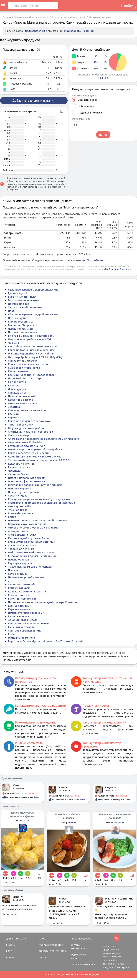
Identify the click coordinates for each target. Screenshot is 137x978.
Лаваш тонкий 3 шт (20, 328)
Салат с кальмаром (20, 435)
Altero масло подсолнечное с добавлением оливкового (43, 438)
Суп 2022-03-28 (17, 392)
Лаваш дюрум (17, 389)
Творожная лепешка (21, 549)
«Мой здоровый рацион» (117, 269)
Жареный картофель (21, 627)
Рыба (11, 634)
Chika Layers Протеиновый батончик (31, 541)
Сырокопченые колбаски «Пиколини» (32, 556)
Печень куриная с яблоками (26, 612)
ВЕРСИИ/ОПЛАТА (79, 948)
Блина (12, 517)
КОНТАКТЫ (76, 958)
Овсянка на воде (18, 303)
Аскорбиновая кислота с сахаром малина (34, 456)
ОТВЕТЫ (42, 957)
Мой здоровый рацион (79, 30)
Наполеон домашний (22, 396)
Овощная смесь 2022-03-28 (25, 442)
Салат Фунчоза (17, 495)
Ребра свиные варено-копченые (28, 623)
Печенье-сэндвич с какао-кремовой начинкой (37, 520)
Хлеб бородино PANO (22, 534)
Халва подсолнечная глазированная (31, 350)
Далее (103, 135)
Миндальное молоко (21, 637)
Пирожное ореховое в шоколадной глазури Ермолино (43, 602)
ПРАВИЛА (90, 964)
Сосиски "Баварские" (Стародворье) (31, 374)
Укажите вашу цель (84, 95)
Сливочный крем (19, 588)
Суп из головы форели (22, 360)
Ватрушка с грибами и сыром (27, 524)
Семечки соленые (19, 595)
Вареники (14, 417)
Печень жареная (18, 559)
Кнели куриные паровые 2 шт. (27, 410)
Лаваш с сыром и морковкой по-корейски (35, 449)
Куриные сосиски (19, 609)
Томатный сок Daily (20, 424)
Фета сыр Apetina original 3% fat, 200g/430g (35, 357)
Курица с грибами (19, 605)
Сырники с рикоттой (21, 584)
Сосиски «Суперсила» (22, 545)
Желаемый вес (81, 118)
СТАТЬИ (10, 957)
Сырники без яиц (19, 474)
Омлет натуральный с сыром (26, 477)
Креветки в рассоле (20, 399)
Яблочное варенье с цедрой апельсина (33, 289)
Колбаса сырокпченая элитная (27, 591)
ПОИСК (42, 938)
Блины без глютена (20, 513)
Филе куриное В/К (19, 506)
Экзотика (14, 406)
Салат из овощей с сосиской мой (29, 421)
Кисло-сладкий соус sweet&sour (28, 538)
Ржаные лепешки (19, 467)
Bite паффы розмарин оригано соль (31, 335)
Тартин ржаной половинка (25, 307)
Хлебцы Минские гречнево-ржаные (31, 431)
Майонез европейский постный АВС (31, 353)
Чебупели (14, 470)
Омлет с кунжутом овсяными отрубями (33, 527)
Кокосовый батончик (21, 463)
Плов (11, 311)
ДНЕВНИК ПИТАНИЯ (16, 938)
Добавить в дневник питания (33, 100)
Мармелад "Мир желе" (22, 325)
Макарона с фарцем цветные (26, 481)
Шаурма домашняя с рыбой (26, 428)
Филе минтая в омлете (22, 403)
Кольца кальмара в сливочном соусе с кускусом (39, 499)
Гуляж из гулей (18, 293)
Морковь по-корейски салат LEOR (29, 339)
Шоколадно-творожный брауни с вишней (35, 485)
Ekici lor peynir (17, 382)
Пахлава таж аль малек (23, 332)
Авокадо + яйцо (18, 531)
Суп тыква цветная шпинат (25, 630)
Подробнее (95, 260)
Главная (7, 17)
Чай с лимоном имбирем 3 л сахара (31, 552)
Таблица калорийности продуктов (31, 17)
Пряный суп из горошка (23, 492)
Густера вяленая (18, 616)
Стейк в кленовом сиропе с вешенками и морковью (41, 502)
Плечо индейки (18, 318)
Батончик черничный (22, 598)
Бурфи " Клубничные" (22, 296)
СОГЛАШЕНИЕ (78, 964)
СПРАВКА (75, 945)
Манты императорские (100, 17)
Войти (128, 6)
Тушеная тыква (17, 509)
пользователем (35, 30)
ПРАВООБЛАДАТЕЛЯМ (81, 938)
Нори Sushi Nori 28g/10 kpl (25, 378)
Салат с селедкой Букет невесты (28, 453)
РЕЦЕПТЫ (10, 945)
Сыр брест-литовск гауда (24, 367)
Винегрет (14, 385)
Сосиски (13, 414)
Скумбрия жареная (20, 563)
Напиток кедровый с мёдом (26, 577)
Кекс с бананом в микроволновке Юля (32, 346)
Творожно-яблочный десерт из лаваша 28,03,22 (38, 460)
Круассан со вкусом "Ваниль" (26, 446)
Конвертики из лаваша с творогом (30, 364)
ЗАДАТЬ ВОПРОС (79, 954)
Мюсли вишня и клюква (23, 300)
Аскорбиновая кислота (22, 620)
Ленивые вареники (20, 488)
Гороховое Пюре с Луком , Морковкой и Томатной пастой (45, 641)
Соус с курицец (17, 573)
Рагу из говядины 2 (20, 321)
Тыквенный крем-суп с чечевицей (30, 566)
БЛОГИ (9, 951)
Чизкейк (13, 343)
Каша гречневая (18, 371)
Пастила (13, 570)
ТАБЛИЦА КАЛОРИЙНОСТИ (52, 945)
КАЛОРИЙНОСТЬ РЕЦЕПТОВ (52, 951)
